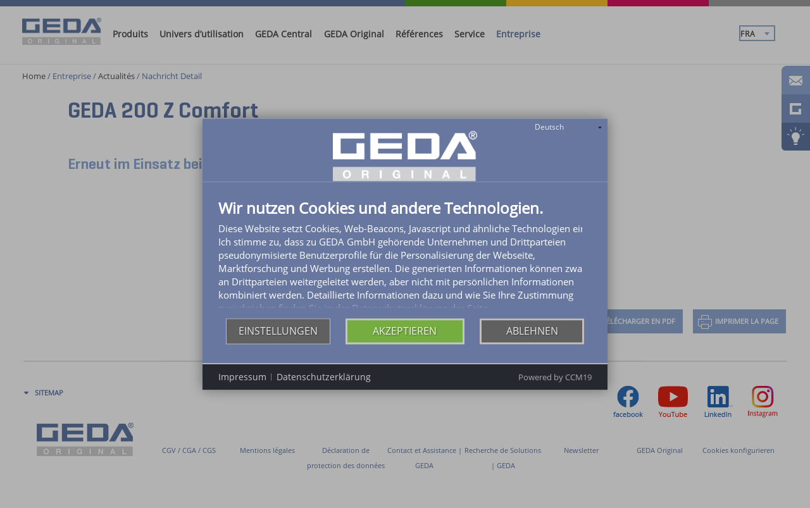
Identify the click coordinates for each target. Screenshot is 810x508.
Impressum (242, 384)
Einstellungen (278, 338)
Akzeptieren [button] (405, 338)
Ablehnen (532, 338)
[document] (405, 259)
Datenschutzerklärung (324, 384)
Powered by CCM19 (555, 384)
